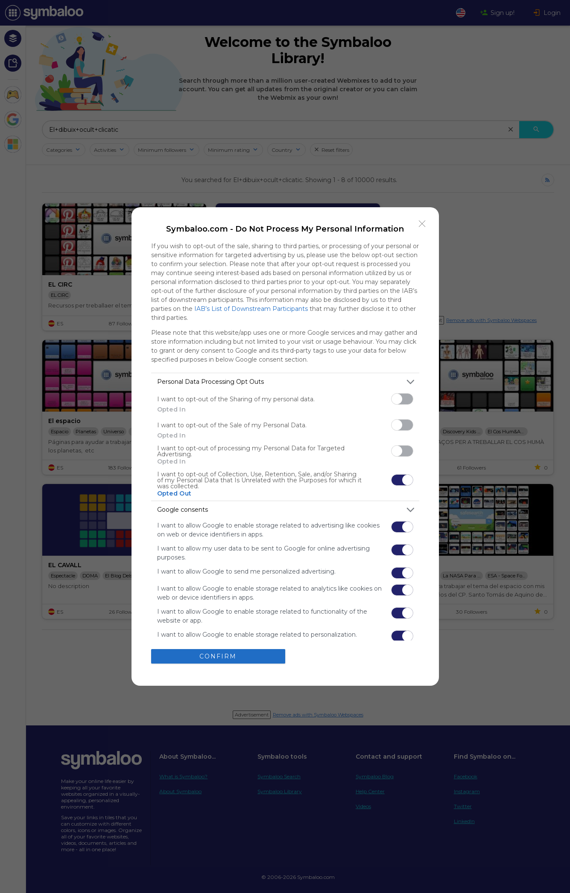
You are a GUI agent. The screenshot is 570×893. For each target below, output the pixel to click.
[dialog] (285, 446)
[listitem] (285, 382)
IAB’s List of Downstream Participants (251, 309)
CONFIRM (218, 656)
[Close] (422, 224)
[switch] (402, 399)
